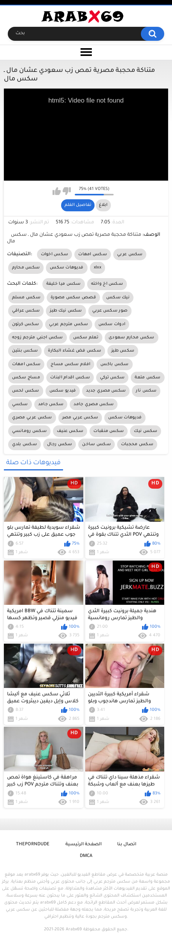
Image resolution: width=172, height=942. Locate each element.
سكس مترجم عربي (68, 324)
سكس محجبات (137, 444)
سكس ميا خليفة (63, 284)
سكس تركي (112, 377)
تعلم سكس (85, 337)
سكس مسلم (26, 297)
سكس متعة (147, 377)
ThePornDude (32, 844)
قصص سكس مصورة (73, 297)
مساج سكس (26, 377)
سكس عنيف (70, 431)
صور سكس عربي (110, 310)
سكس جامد (50, 404)
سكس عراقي (26, 310)
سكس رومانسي (29, 431)
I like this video (57, 191)
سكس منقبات (108, 431)
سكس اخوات (54, 254)
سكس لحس (25, 390)
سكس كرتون (25, 324)
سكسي (20, 404)
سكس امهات (92, 254)
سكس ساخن (96, 444)
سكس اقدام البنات (70, 377)
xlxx (97, 267)
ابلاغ (103, 205)
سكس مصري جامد (94, 404)
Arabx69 (74, 929)
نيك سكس (118, 297)
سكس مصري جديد (106, 390)
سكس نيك (145, 431)
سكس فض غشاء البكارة (74, 350)
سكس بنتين (25, 350)
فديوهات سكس (66, 267)
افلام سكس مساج (70, 364)
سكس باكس (114, 364)
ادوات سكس (112, 324)
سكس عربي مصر (80, 417)
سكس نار (146, 390)
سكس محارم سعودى (131, 337)
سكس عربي (129, 254)
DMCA (86, 856)
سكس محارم (26, 267)
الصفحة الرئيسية (83, 844)
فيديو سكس (62, 390)
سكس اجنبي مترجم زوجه (37, 337)
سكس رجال (59, 444)
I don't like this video (67, 191)
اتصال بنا (126, 844)
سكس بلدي (24, 444)
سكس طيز (122, 350)
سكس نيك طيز (66, 310)
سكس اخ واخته (107, 284)
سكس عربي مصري (32, 417)
